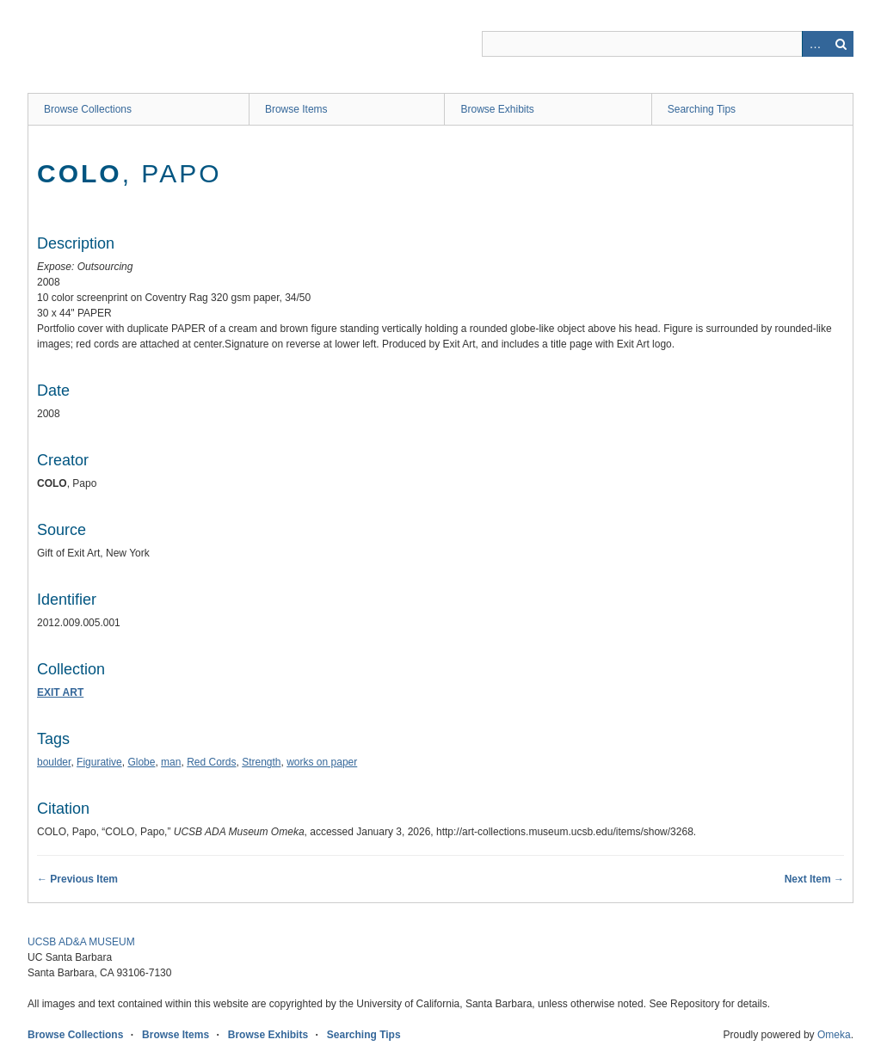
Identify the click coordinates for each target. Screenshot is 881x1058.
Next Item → (814, 879)
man (171, 762)
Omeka (834, 1035)
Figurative (99, 762)
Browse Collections (88, 109)
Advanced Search (815, 44)
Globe (141, 762)
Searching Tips (702, 109)
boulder (54, 762)
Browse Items (296, 109)
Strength (261, 762)
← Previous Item (77, 879)
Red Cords (211, 762)
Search (840, 44)
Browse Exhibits (496, 109)
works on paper (321, 762)
